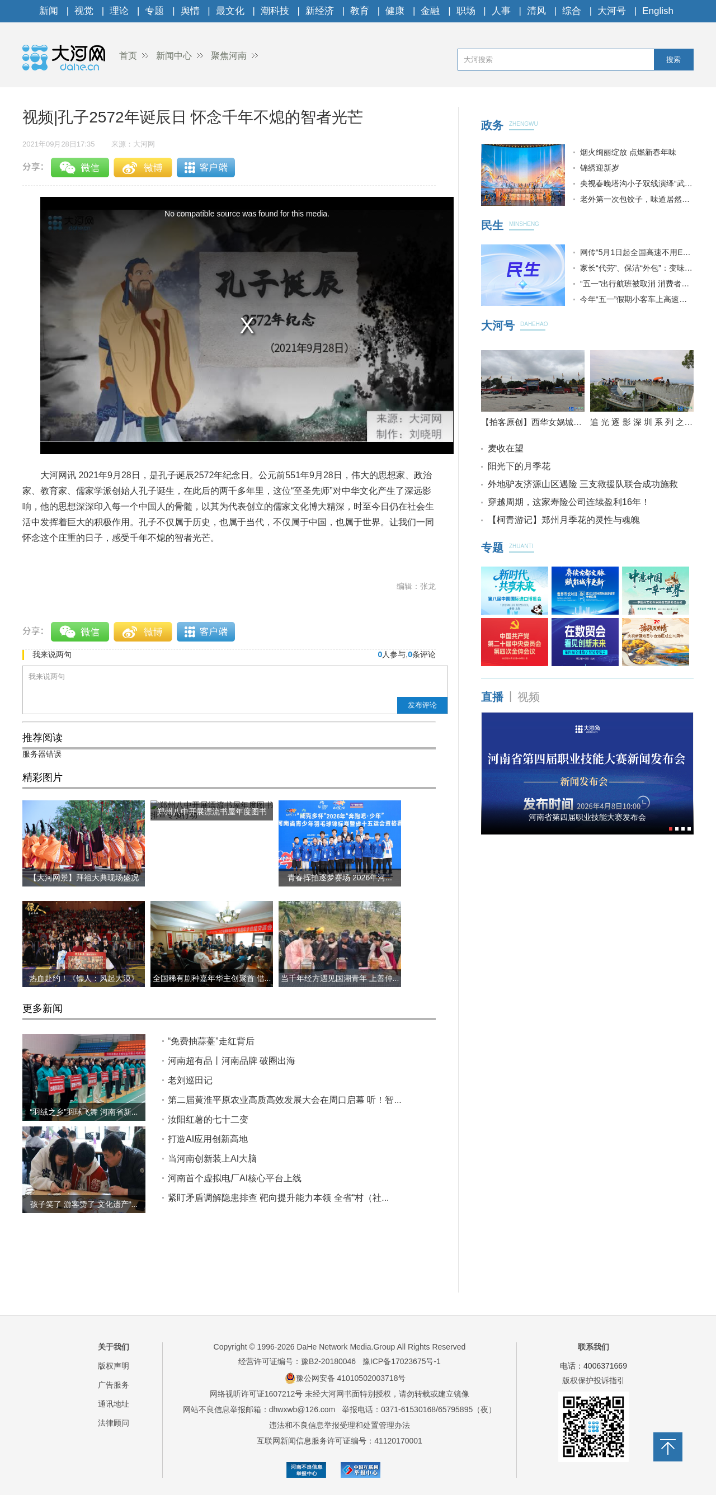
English (657, 11)
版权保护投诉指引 (593, 1380)
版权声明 (113, 1365)
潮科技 (275, 11)
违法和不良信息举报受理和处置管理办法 (339, 1425)
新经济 (319, 11)
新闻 (48, 11)
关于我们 (113, 1346)
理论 (119, 11)
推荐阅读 (42, 737)
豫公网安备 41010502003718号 (345, 1378)
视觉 (83, 11)
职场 (465, 11)
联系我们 (593, 1346)
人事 (501, 11)
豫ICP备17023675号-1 (401, 1361)
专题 (154, 11)
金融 (430, 11)
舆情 (190, 11)
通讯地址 (113, 1403)
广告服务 (113, 1384)
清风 (536, 11)
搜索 (673, 59)
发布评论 (422, 705)
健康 (394, 11)
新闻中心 (174, 55)
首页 (128, 55)
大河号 (611, 11)
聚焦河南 (229, 55)
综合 (571, 11)
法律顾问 (113, 1422)
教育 (359, 11)
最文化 (230, 11)
